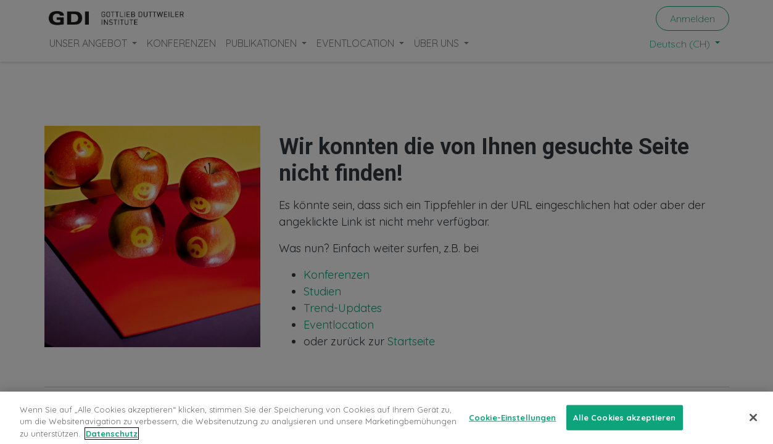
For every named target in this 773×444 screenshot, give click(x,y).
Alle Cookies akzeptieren (624, 425)
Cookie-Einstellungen (512, 425)
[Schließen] (753, 424)
